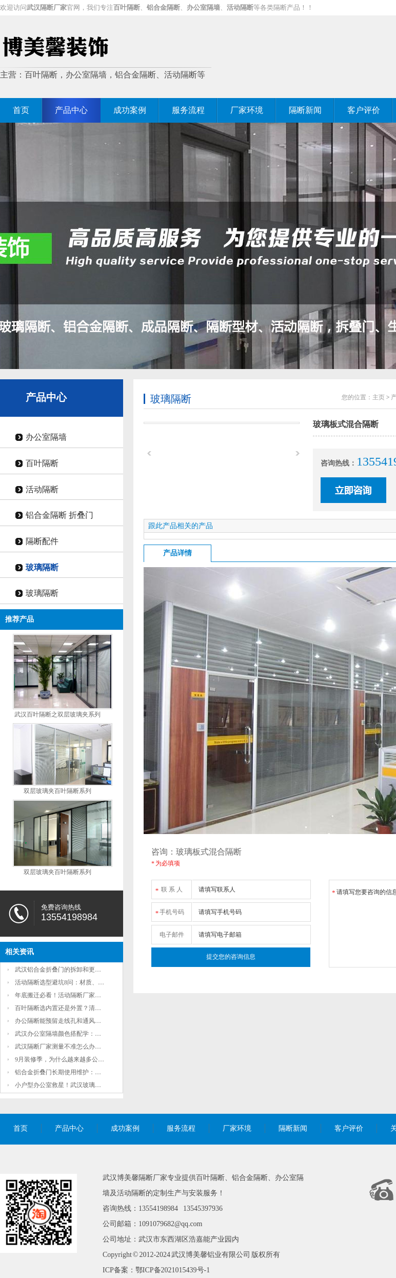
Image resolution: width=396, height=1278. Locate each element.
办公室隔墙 (46, 437)
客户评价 (363, 110)
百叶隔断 (42, 463)
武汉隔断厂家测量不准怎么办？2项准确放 (72, 1046)
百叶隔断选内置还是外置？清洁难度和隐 (70, 1008)
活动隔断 (42, 489)
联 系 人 (168, 887)
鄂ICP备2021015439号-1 (172, 1270)
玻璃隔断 (42, 567)
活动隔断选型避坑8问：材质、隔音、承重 (72, 982)
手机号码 (169, 910)
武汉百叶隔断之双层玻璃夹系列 (57, 714)
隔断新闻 (305, 110)
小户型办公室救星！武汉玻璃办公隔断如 (70, 1085)
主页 (378, 397)
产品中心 (71, 110)
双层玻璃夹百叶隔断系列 (57, 791)
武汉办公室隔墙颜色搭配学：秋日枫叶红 (70, 1033)
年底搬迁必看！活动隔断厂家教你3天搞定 (72, 995)
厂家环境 (246, 110)
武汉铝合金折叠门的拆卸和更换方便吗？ (70, 969)
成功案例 (129, 110)
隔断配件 (42, 541)
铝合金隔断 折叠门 (59, 515)
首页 (21, 110)
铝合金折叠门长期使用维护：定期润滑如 (70, 1072)
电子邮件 (172, 934)
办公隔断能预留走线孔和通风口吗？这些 (70, 1020)
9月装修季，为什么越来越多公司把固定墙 (72, 1059)
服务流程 (188, 110)
